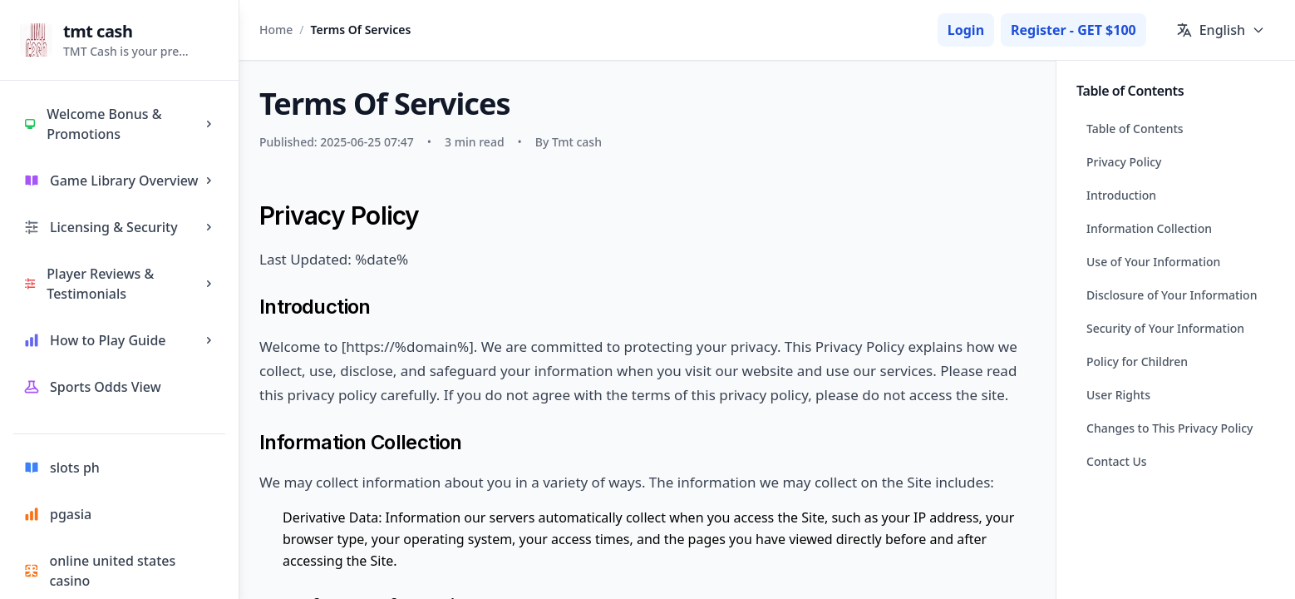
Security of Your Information (1165, 328)
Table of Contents (1135, 128)
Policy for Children (1137, 361)
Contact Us (1116, 461)
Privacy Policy (1123, 162)
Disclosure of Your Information (1171, 295)
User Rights (1118, 395)
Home (276, 29)
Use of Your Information (1153, 262)
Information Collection (1149, 228)
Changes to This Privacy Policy (1169, 428)
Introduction (1121, 195)
